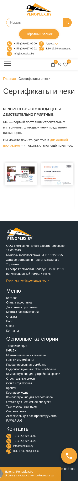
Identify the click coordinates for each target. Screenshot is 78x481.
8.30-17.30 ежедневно (58, 48)
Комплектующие (17, 392)
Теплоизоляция (16, 346)
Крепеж (11, 388)
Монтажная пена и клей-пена (26, 355)
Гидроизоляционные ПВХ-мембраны (31, 369)
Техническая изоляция (21, 406)
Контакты (12, 330)
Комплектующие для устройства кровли (33, 373)
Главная (9, 79)
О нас (10, 325)
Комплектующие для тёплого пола (29, 397)
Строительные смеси (20, 378)
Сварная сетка (16, 411)
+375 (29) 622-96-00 (25, 43)
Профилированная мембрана (26, 364)
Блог (9, 321)
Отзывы (11, 316)
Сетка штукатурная (19, 383)
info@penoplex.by (24, 53)
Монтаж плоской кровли (22, 312)
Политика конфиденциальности (27, 280)
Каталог (11, 298)
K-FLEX (11, 350)
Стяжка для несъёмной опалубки (28, 402)
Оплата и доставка (19, 302)
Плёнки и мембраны (20, 359)
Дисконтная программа (21, 307)
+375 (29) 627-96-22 (25, 48)
